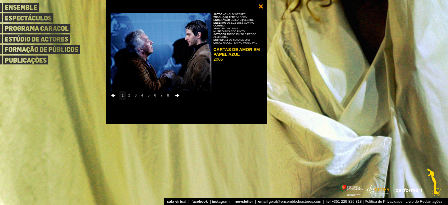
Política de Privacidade (384, 201)
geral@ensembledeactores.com (289, 201)
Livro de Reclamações (423, 201)
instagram (220, 201)
